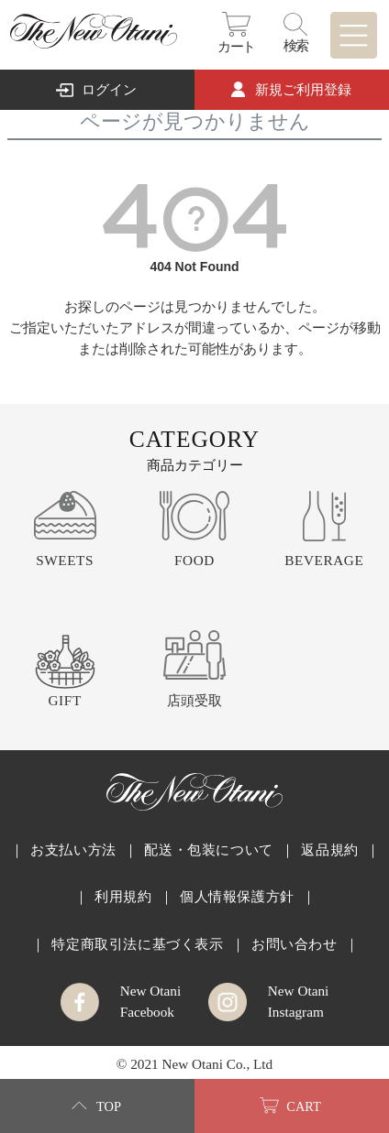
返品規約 (329, 849)
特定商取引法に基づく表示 (137, 944)
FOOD (194, 560)
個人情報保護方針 (237, 896)
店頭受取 (194, 700)
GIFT (64, 700)
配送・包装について (208, 849)
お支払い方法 (73, 849)
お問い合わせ (294, 944)
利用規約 (122, 896)
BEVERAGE (323, 560)
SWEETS (65, 560)
